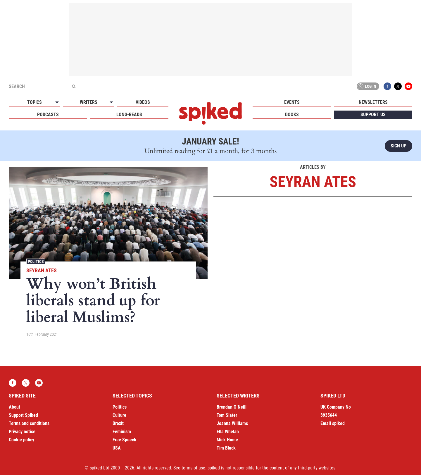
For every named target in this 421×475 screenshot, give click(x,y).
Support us (373, 114)
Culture (119, 415)
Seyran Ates (41, 270)
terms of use (193, 468)
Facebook (387, 86)
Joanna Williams (232, 423)
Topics (34, 102)
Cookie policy (21, 440)
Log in (367, 86)
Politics (36, 261)
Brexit (118, 423)
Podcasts (48, 114)
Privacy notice (22, 431)
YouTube (408, 86)
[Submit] (73, 86)
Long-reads (129, 114)
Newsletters (373, 102)
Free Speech (124, 440)
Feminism (122, 431)
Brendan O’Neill (231, 407)
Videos (143, 102)
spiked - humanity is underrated (210, 113)
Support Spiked (23, 415)
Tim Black (226, 448)
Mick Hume (227, 440)
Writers (88, 102)
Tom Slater (227, 415)
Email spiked (332, 423)
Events (292, 102)
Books (292, 114)
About (14, 407)
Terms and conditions (29, 423)
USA (117, 448)
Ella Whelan (228, 431)
